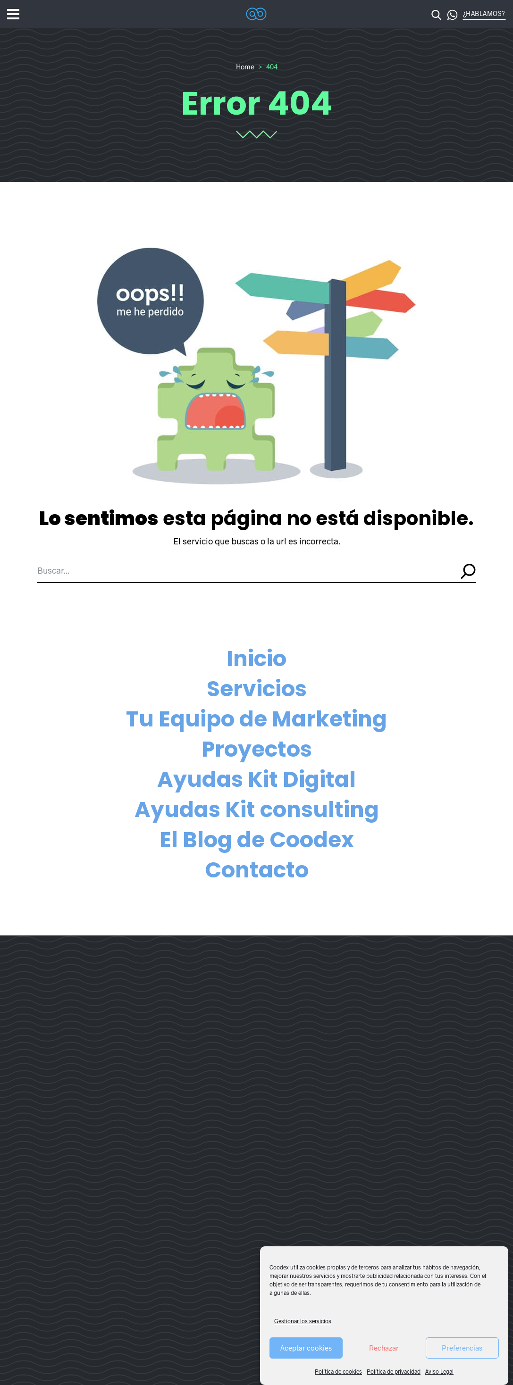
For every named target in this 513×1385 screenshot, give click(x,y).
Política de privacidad (393, 1371)
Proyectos (257, 749)
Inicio (256, 658)
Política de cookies (338, 1371)
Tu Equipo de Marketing (256, 719)
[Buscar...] (246, 570)
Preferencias (462, 1347)
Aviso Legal (439, 1371)
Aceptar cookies (306, 1347)
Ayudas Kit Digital (256, 779)
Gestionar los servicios (302, 1321)
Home (245, 66)
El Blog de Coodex (257, 840)
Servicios (257, 689)
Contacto (257, 870)
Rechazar (384, 1347)
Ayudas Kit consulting (257, 809)
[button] (449, 14)
